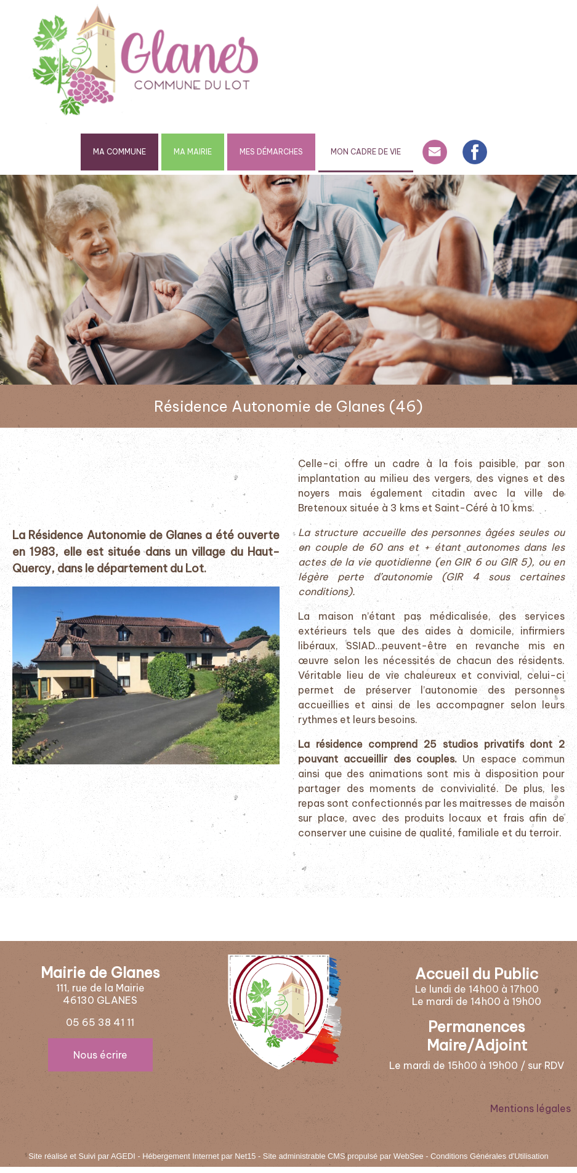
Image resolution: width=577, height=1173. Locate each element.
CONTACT (434, 152)
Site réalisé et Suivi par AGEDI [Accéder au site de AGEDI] (81, 1156)
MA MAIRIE (193, 151)
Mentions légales (530, 1108)
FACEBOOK (474, 152)
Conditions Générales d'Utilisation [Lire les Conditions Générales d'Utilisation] (489, 1156)
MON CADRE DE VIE (366, 151)
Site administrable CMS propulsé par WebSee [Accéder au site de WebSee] (343, 1156)
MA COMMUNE (119, 151)
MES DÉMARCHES (271, 151)
